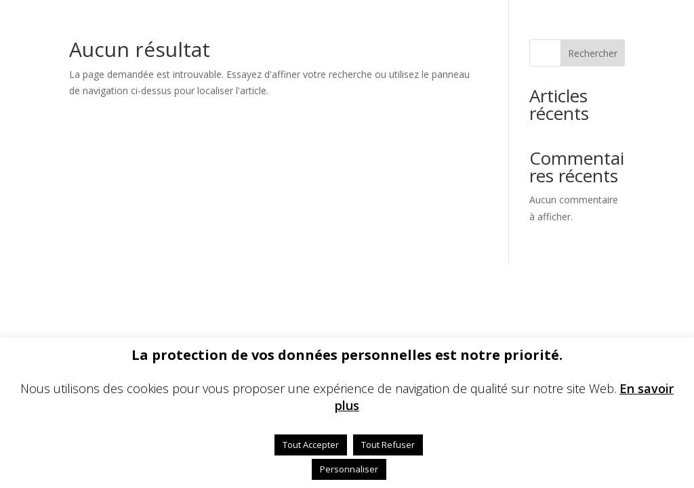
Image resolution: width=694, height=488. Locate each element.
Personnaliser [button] (349, 469)
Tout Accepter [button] (311, 445)
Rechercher (592, 53)
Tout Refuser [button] (388, 445)
